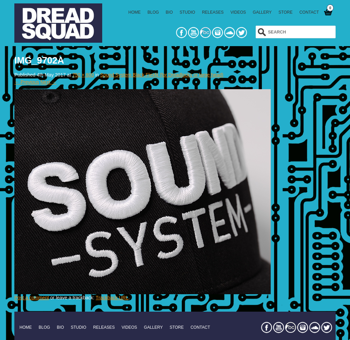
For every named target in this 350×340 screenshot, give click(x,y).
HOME (135, 12)
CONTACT (309, 12)
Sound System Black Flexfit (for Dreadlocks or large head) (161, 75)
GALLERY (262, 12)
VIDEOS (238, 12)
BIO (169, 12)
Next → (48, 82)
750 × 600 (83, 75)
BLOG (153, 12)
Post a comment (31, 297)
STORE (286, 12)
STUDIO (187, 12)
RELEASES (213, 12)
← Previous (26, 82)
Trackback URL (112, 297)
